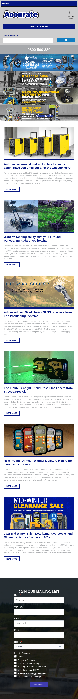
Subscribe (39, 684)
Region (18, 642)
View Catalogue (39, 26)
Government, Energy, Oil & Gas (32, 673)
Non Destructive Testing (28, 663)
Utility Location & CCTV (28, 670)
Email (17, 618)
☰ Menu (6, 3)
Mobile (17, 630)
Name (17, 595)
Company (19, 607)
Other (20, 657)
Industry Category (22, 653)
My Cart (71, 15)
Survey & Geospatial (27, 660)
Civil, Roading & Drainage (29, 677)
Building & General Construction (32, 667)
